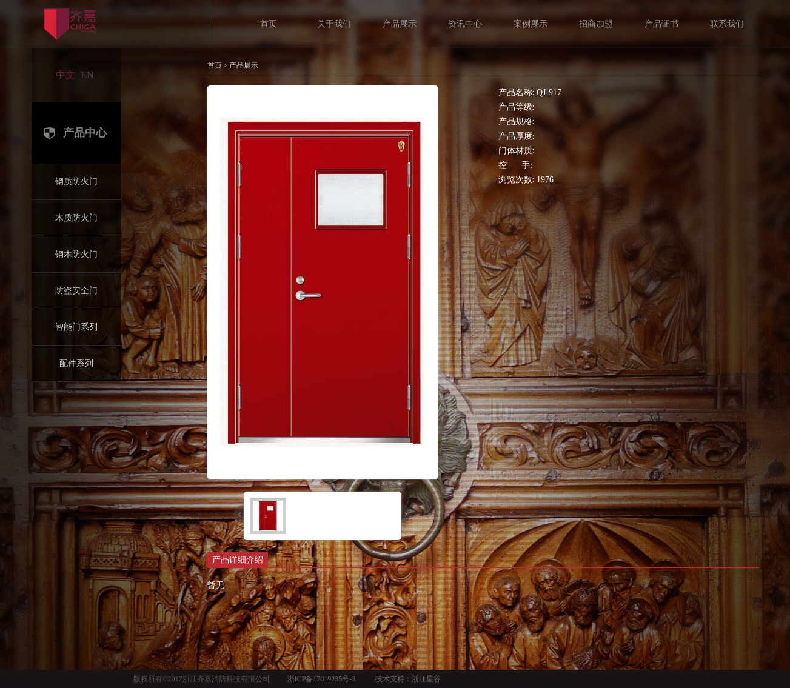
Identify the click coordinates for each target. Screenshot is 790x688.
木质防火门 (76, 217)
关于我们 (334, 23)
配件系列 (76, 363)
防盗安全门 (76, 290)
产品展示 (400, 23)
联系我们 (727, 23)
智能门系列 (76, 327)
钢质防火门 (76, 181)
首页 (268, 23)
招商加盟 (596, 23)
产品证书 (661, 23)
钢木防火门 (76, 254)
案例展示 (530, 23)
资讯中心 (465, 23)
